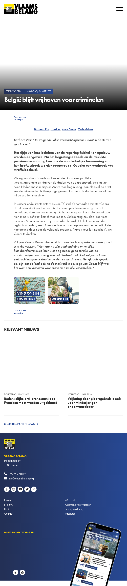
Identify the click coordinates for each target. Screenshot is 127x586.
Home (7, 500)
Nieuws (8, 505)
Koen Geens (69, 129)
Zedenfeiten (85, 129)
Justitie (55, 129)
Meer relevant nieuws (19, 424)
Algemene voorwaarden (78, 505)
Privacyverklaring (74, 509)
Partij (6, 509)
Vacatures (70, 513)
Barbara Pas (41, 129)
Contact (8, 513)
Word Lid (69, 500)
